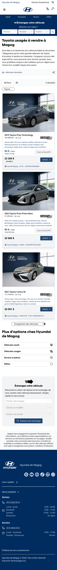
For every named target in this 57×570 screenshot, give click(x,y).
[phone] (47, 8)
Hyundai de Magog (10, 2)
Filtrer (7, 82)
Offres (48, 17)
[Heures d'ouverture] (40, 2)
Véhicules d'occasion (14, 72)
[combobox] (3, 31)
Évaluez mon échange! (28, 420)
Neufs (8, 17)
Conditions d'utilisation (44, 446)
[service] (52, 8)
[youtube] (32, 474)
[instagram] (53, 474)
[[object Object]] (53, 72)
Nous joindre (9, 492)
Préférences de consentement (15, 550)
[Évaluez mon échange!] (52, 31)
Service (36, 17)
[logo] (28, 9)
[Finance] (44, 152)
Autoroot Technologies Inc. (14, 560)
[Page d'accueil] (9, 465)
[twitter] (26, 474)
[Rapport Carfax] (46, 138)
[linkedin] (48, 474)
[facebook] (37, 474)
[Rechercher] (53, 2)
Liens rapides (8, 482)
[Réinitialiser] (16, 82)
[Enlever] (12, 89)
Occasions (22, 17)
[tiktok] (42, 474)
